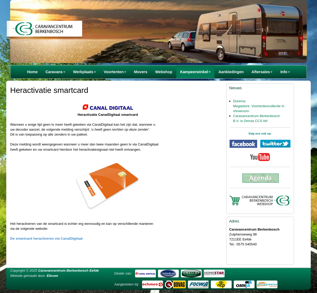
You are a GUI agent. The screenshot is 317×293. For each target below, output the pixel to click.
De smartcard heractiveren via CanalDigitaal (46, 238)
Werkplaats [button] (84, 72)
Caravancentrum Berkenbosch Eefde (68, 270)
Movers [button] (140, 72)
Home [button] (32, 72)
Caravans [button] (55, 72)
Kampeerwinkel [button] (195, 72)
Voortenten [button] (115, 72)
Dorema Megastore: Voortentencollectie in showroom (258, 106)
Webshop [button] (163, 72)
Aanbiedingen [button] (231, 72)
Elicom (52, 276)
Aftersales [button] (261, 72)
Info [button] (285, 72)
